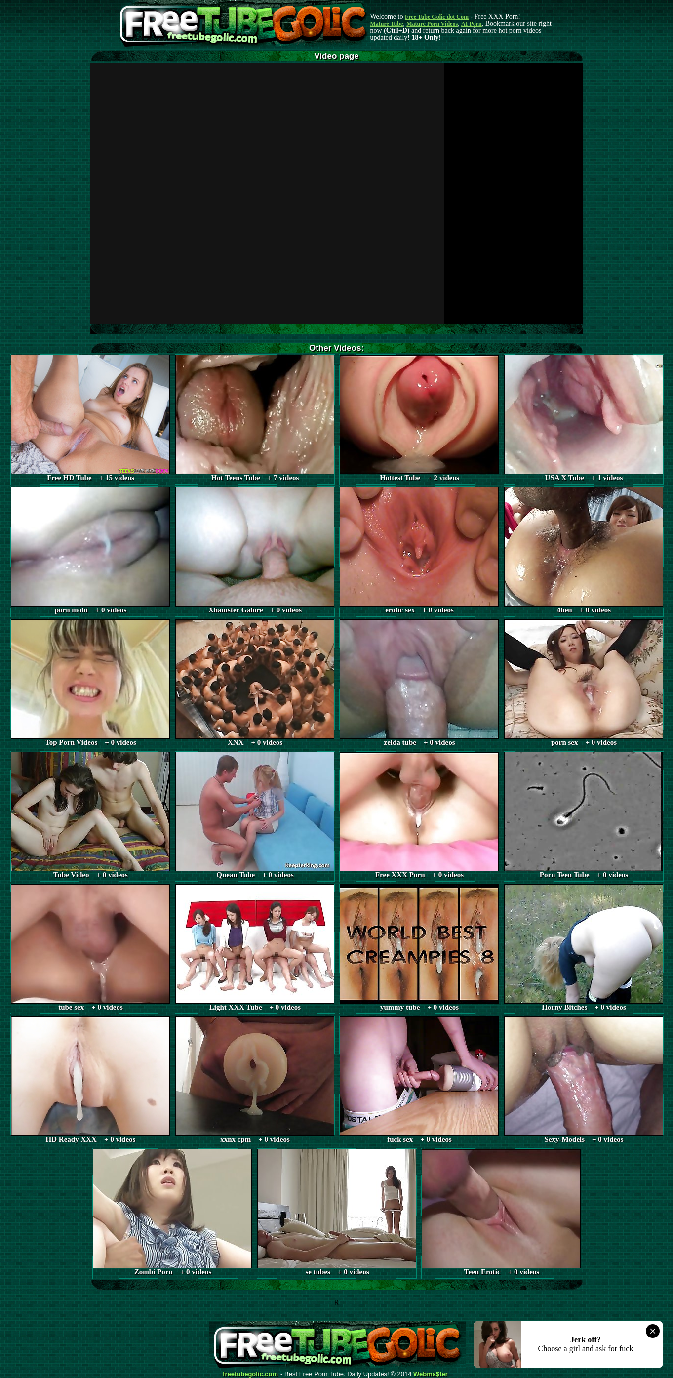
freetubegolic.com (250, 1374)
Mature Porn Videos (432, 23)
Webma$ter (430, 1374)
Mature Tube (386, 23)
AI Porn (471, 23)
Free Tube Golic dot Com (437, 16)
